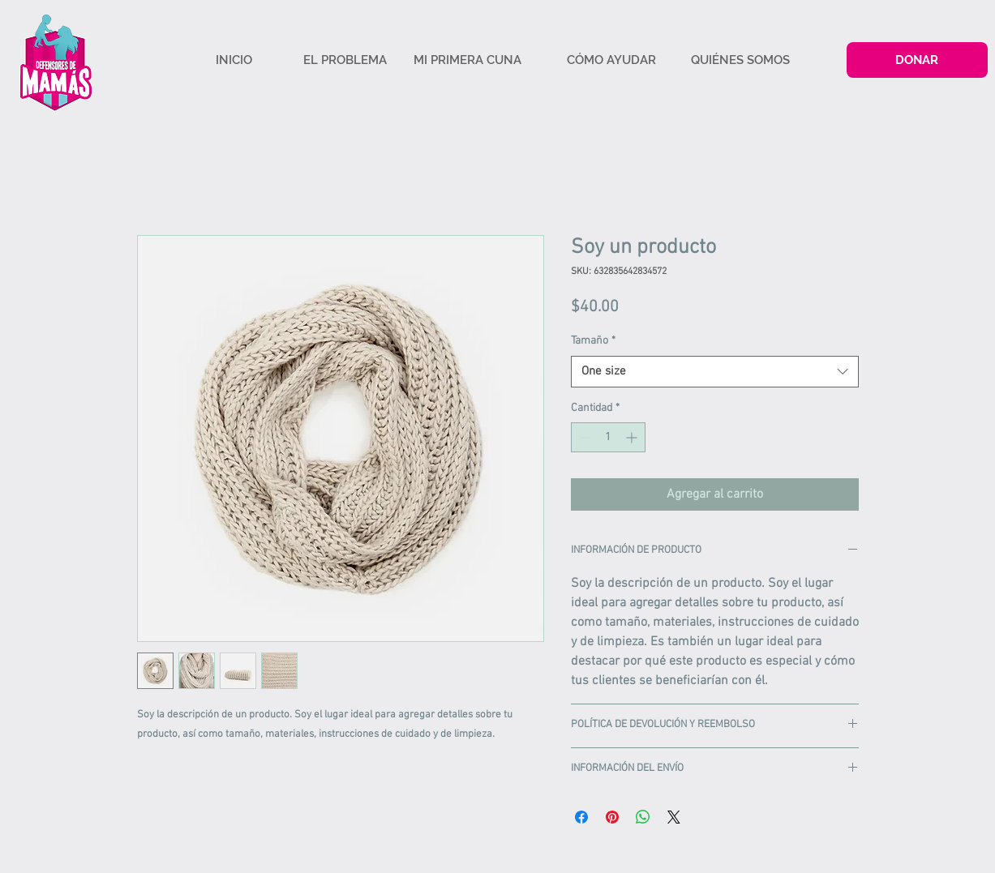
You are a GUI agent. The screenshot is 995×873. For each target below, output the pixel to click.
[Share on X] (674, 817)
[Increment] (633, 437)
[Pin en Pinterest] (612, 817)
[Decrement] (583, 437)
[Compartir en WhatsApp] (643, 817)
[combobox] (715, 371)
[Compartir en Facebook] (581, 817)
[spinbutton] (608, 437)
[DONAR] (917, 60)
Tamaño (593, 341)
